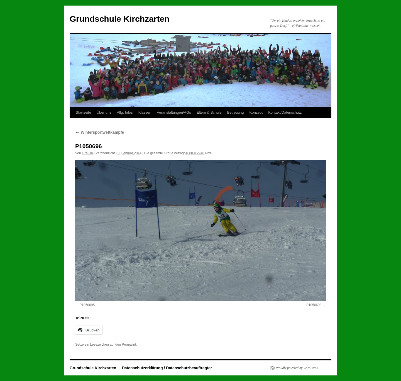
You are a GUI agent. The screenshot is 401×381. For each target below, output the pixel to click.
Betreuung (235, 112)
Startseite (83, 112)
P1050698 (314, 305)
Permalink (129, 344)
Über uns (104, 112)
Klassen (144, 112)
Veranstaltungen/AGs (174, 112)
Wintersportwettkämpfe (99, 132)
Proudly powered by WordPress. (297, 368)
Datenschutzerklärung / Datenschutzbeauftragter (167, 368)
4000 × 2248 (194, 153)
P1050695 (87, 305)
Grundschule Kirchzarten (119, 18)
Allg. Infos (125, 112)
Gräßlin (87, 153)
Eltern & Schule (209, 112)
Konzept (256, 112)
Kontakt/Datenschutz (285, 112)
